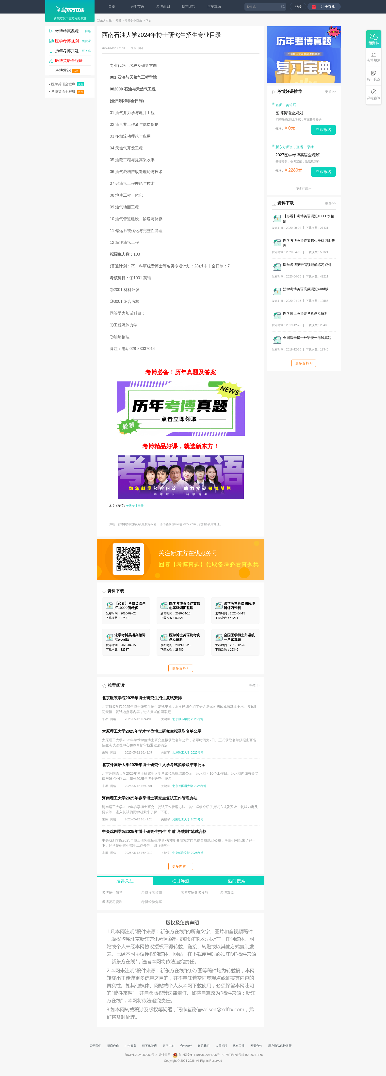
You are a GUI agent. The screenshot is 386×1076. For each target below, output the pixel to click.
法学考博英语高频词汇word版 (305, 289)
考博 (118, 20)
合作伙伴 (186, 1045)
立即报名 (323, 130)
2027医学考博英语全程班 (297, 155)
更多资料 (180, 668)
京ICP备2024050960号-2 (140, 1055)
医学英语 (137, 7)
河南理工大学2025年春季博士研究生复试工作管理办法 (149, 798)
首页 (111, 7)
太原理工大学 (181, 752)
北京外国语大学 (182, 786)
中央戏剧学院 (181, 853)
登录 (298, 7)
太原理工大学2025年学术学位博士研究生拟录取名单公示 (151, 731)
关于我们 (95, 1045)
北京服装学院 (181, 719)
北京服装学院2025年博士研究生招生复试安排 (142, 698)
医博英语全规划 (289, 113)
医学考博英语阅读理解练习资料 (307, 265)
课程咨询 (374, 94)
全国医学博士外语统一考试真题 (307, 338)
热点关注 (239, 1045)
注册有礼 (328, 7)
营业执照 (165, 1055)
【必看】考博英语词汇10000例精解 (308, 218)
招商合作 (113, 1045)
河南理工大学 (181, 819)
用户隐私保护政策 (280, 1045)
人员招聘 (221, 1045)
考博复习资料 (112, 902)
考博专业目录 (133, 20)
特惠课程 (188, 7)
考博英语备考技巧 (194, 893)
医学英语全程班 (66, 84)
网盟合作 (256, 1045)
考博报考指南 (151, 893)
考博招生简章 (112, 893)
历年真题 (214, 7)
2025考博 (197, 719)
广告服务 (130, 1045)
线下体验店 (149, 1045)
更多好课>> (303, 188)
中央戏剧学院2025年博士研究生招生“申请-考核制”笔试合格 (154, 831)
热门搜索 (236, 880)
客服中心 (169, 1045)
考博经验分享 (151, 902)
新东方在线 (104, 20)
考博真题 (227, 893)
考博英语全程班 (66, 91)
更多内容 (180, 866)
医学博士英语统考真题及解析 (305, 313)
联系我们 (203, 1045)
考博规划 (163, 7)
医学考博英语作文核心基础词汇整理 (309, 242)
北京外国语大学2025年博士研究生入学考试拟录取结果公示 (153, 765)
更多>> (254, 685)
